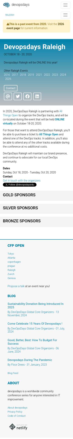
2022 (47, 74)
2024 (63, 74)
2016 (7, 74)
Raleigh (9, 15)
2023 (55, 74)
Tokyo (11, 253)
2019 (31, 74)
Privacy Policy (15, 411)
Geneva (12, 278)
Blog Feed (13, 373)
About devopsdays (17, 407)
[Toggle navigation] (65, 5)
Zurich (11, 274)
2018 (23, 74)
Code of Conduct (17, 415)
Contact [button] (10, 88)
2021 (39, 74)
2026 (8, 78)
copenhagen (14, 261)
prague (11, 265)
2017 (15, 74)
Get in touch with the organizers (22, 180)
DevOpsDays (16, 5)
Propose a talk (16, 286)
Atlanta (11, 257)
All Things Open (48, 134)
